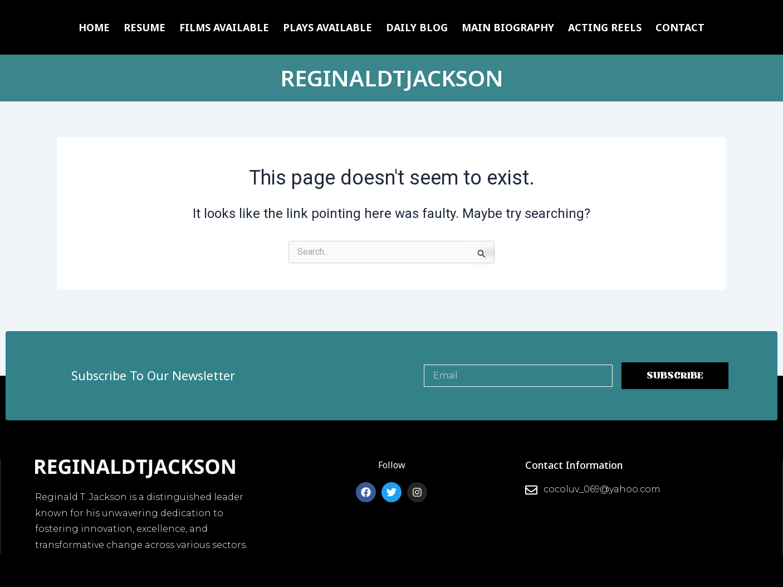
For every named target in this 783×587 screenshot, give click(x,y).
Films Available (224, 27)
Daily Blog (417, 27)
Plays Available (327, 27)
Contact (679, 27)
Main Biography (508, 27)
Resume (144, 27)
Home (94, 27)
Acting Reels (605, 27)
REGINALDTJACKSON (391, 77)
